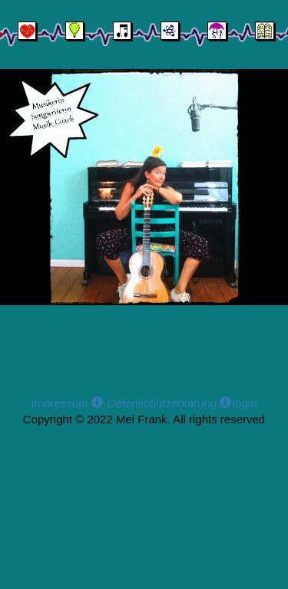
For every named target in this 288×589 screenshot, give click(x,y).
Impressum (66, 403)
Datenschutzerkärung (167, 403)
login (245, 403)
